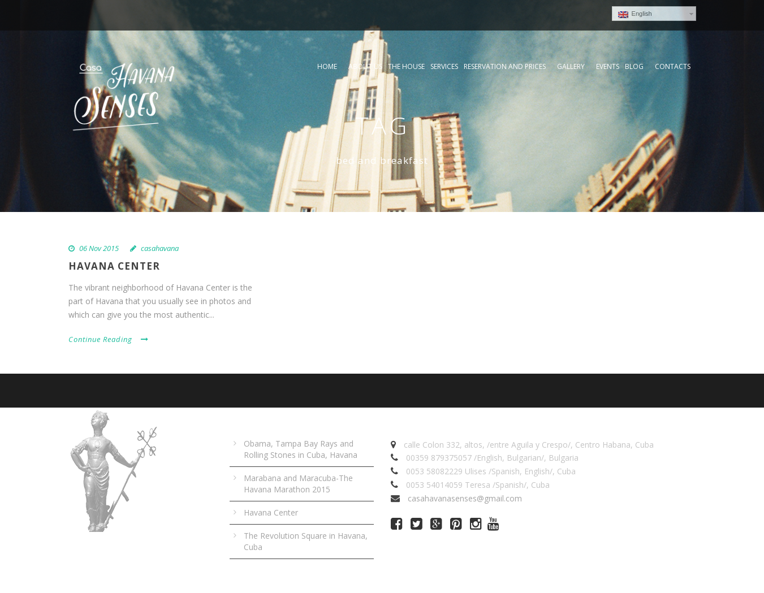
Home (327, 66)
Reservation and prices (505, 66)
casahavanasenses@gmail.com (465, 498)
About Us (365, 66)
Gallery (571, 66)
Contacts (672, 66)
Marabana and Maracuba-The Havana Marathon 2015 (298, 484)
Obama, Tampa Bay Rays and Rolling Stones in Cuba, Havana (300, 449)
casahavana (160, 248)
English (635, 14)
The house (406, 66)
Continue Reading (108, 339)
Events (607, 66)
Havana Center (114, 265)
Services (444, 66)
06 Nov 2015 (99, 248)
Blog (634, 66)
